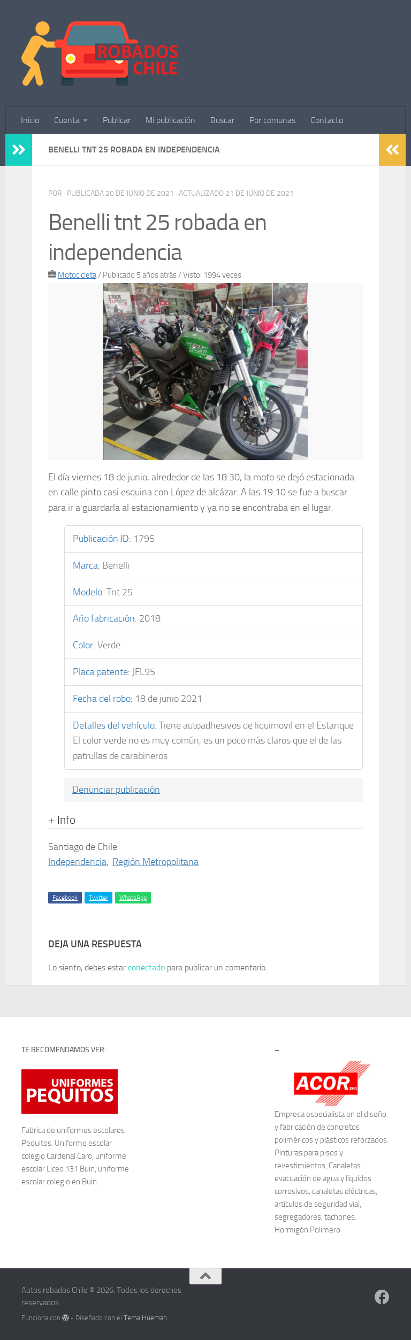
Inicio (30, 120)
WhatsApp (133, 897)
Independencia (77, 862)
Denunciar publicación (116, 789)
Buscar (222, 120)
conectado (146, 967)
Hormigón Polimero (307, 1230)
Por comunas (272, 120)
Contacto (326, 120)
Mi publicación (170, 120)
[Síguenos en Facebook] (382, 1297)
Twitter (98, 897)
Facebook (65, 897)
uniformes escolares (91, 1130)
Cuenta (67, 120)
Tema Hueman (145, 1318)
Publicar (117, 120)
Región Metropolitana (155, 862)
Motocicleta (77, 275)
